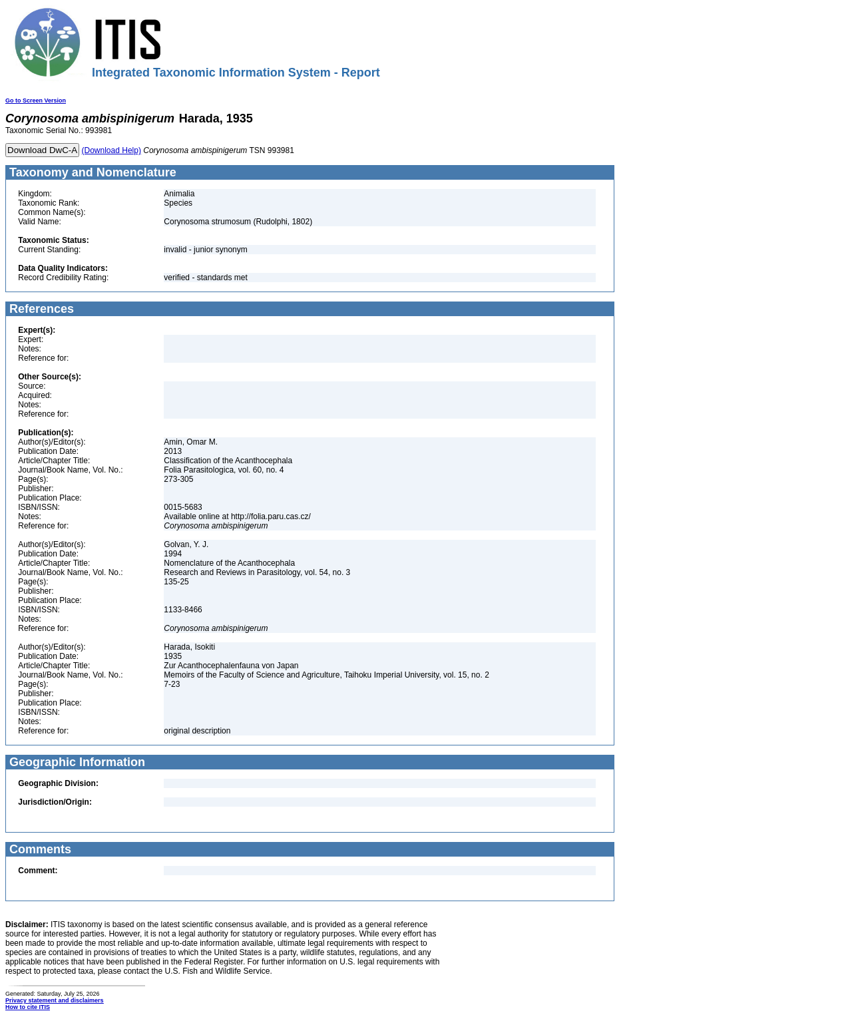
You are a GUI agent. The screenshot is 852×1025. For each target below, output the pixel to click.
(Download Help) (111, 150)
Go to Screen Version (35, 100)
